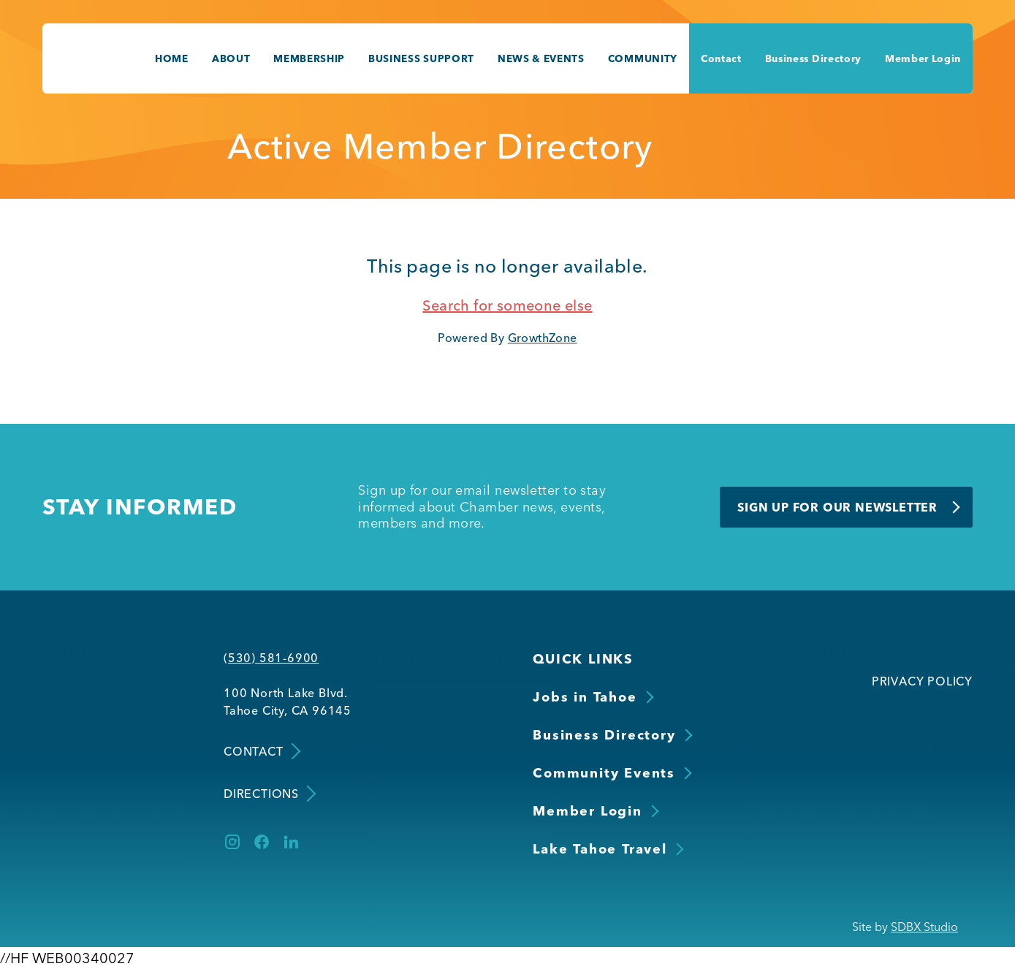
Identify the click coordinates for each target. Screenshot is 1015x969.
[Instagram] (232, 842)
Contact (721, 58)
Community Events (604, 772)
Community (642, 58)
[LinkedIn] (291, 842)
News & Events (541, 58)
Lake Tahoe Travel (600, 848)
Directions (268, 793)
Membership (309, 58)
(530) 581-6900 (271, 657)
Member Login (923, 58)
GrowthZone (542, 337)
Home (172, 58)
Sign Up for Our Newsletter (837, 507)
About (231, 58)
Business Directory (813, 58)
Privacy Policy (922, 681)
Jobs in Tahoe (584, 696)
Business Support (421, 58)
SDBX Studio (924, 926)
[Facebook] (261, 842)
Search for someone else (507, 305)
